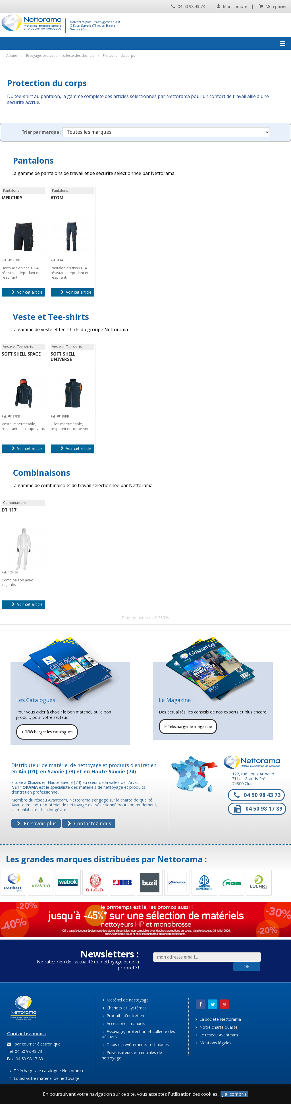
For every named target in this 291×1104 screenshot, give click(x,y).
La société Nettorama (218, 1019)
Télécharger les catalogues (47, 732)
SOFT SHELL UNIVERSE (63, 356)
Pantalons (33, 160)
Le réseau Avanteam (217, 1035)
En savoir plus (36, 823)
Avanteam (57, 800)
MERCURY (12, 198)
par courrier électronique (34, 1044)
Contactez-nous (89, 823)
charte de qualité (136, 800)
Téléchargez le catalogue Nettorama (46, 1070)
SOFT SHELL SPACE (21, 354)
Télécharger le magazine (188, 726)
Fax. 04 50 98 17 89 (24, 1058)
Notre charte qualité (216, 1027)
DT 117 (9, 510)
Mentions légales (213, 1042)
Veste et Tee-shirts (51, 316)
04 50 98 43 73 (188, 6)
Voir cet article (27, 292)
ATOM (57, 198)
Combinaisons (41, 472)
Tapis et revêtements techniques (136, 1044)
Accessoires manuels (124, 1023)
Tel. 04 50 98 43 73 (24, 1051)
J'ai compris (234, 1094)
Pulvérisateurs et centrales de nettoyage (132, 1055)
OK (247, 966)
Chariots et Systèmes (125, 1008)
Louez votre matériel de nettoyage (44, 1078)
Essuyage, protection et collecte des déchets (138, 1034)
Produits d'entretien (123, 1015)
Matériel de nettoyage (126, 1000)
